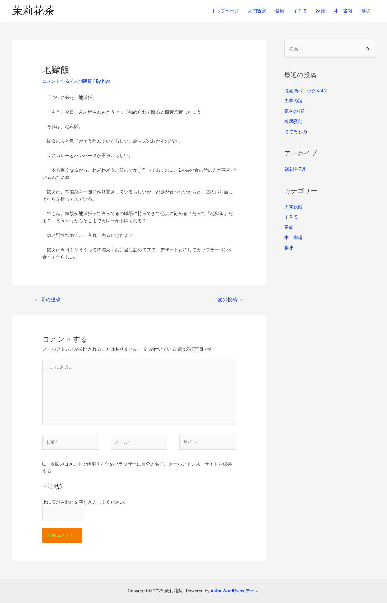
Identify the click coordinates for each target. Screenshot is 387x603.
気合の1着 (294, 111)
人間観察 (257, 11)
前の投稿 (47, 299)
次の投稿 (230, 299)
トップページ (225, 11)
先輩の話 (293, 101)
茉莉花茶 (33, 11)
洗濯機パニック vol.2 (305, 91)
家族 (320, 11)
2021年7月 (295, 169)
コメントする (56, 81)
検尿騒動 (293, 121)
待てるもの (295, 131)
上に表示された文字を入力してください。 (85, 502)
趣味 (365, 11)
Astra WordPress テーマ (234, 591)
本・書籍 (343, 11)
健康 (279, 11)
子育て (300, 11)
